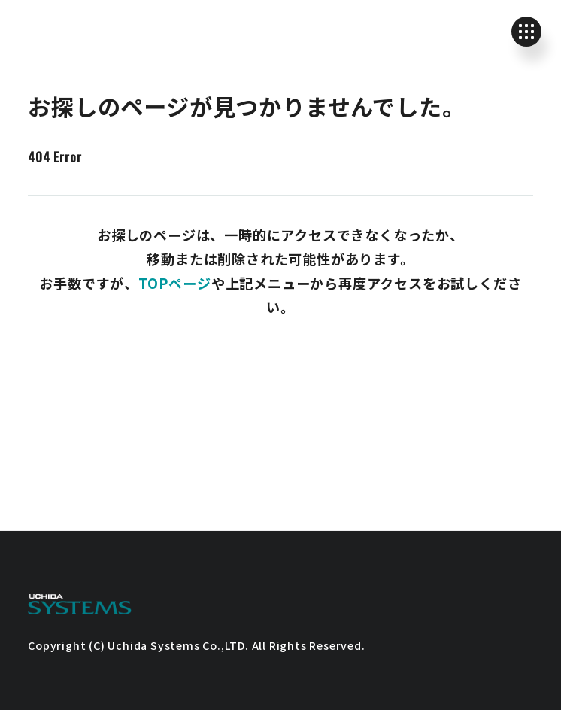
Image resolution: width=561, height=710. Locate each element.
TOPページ (174, 283)
